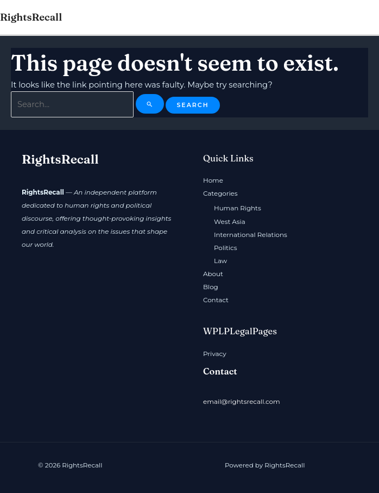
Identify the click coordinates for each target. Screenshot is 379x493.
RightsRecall (30, 17)
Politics (225, 247)
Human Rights (237, 208)
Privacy (214, 353)
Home (213, 180)
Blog (210, 286)
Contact (216, 299)
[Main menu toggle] (367, 17)
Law (220, 260)
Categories (220, 193)
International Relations (250, 234)
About (213, 273)
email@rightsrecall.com (241, 401)
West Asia (229, 221)
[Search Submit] (149, 104)
